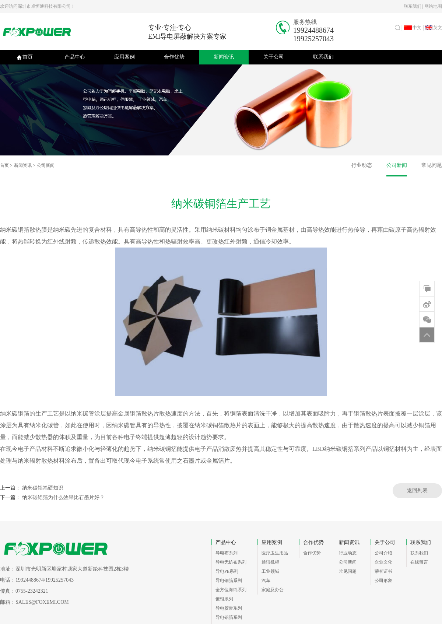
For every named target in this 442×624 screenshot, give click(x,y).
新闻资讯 (224, 57)
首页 (25, 57)
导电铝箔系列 (228, 617)
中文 (412, 27)
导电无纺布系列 (230, 562)
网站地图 (433, 6)
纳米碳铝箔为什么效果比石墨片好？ (63, 497)
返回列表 (417, 490)
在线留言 (419, 562)
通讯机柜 (270, 562)
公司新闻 (46, 165)
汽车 (266, 580)
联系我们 (412, 6)
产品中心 (74, 57)
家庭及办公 (273, 589)
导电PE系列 (226, 571)
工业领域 (270, 571)
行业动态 (361, 165)
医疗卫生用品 (275, 552)
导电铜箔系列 (228, 580)
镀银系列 (224, 599)
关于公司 (273, 57)
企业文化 (383, 562)
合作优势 (174, 57)
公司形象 (383, 580)
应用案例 (124, 57)
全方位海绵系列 (230, 589)
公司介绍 (383, 552)
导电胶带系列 (228, 608)
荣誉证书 (383, 571)
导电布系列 (226, 552)
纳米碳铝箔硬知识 (42, 488)
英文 (433, 27)
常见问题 (431, 165)
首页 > (6, 165)
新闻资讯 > (24, 165)
